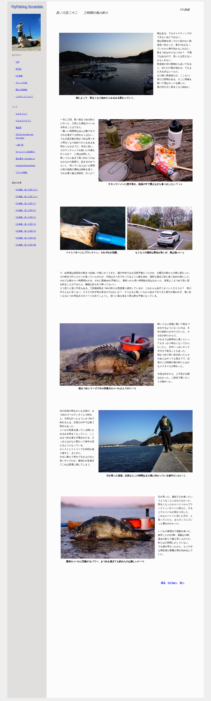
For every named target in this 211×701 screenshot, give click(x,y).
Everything (20, 138)
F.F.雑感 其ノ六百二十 (26, 203)
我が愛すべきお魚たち (25, 159)
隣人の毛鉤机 (21, 90)
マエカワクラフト (23, 121)
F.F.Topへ (172, 582)
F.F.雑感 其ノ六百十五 (26, 238)
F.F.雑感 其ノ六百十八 (26, 217)
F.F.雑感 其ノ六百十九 (26, 210)
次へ (182, 582)
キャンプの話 (21, 83)
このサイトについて (24, 96)
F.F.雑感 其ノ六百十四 (26, 245)
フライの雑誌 (21, 172)
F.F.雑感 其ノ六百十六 (26, 231)
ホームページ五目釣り (25, 152)
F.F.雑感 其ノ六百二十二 (27, 190)
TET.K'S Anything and (24, 134)
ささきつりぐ (21, 114)
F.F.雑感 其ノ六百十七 (26, 224)
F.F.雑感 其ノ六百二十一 (27, 196)
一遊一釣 (19, 145)
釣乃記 (19, 69)
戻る (163, 582)
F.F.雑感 (19, 76)
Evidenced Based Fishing (25, 165)
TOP (17, 62)
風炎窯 (19, 127)
